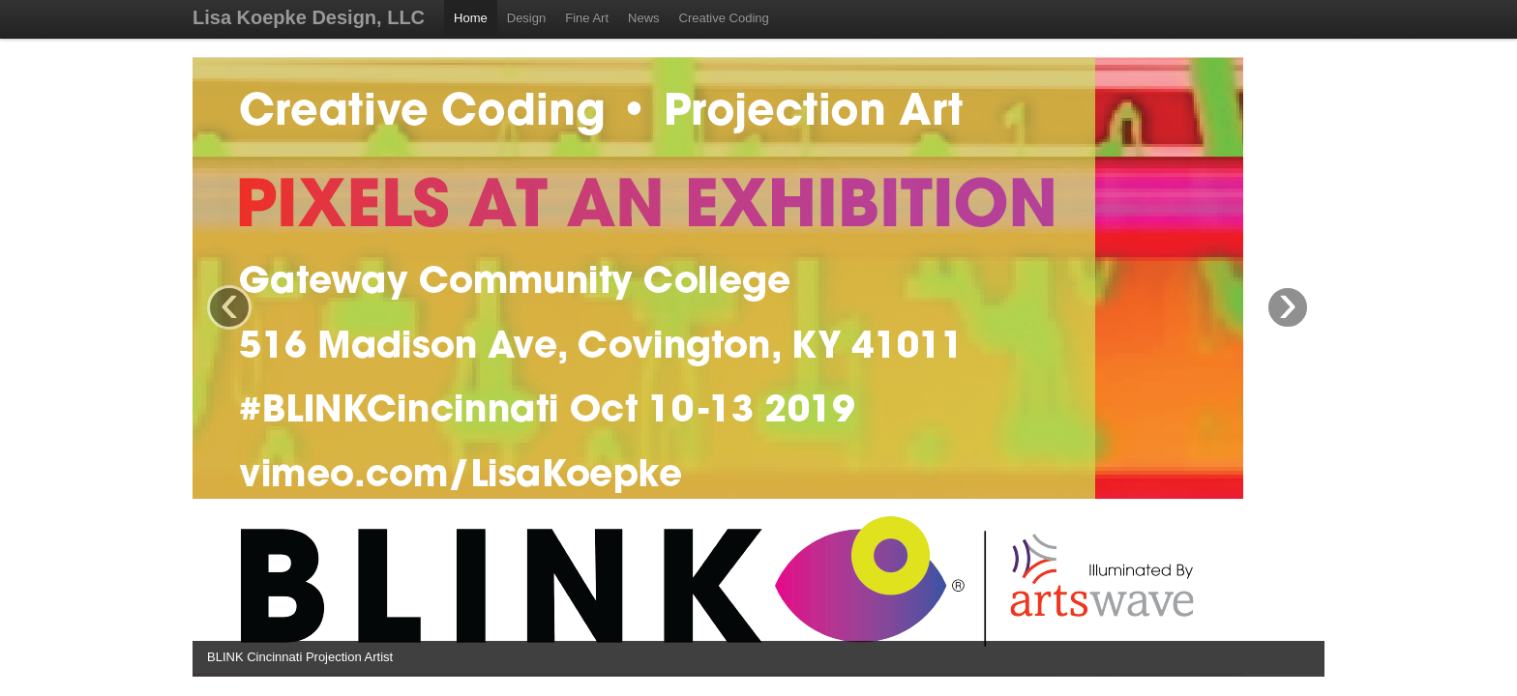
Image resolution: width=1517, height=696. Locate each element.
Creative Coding (724, 18)
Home (471, 18)
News (644, 18)
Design (526, 18)
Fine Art (587, 18)
